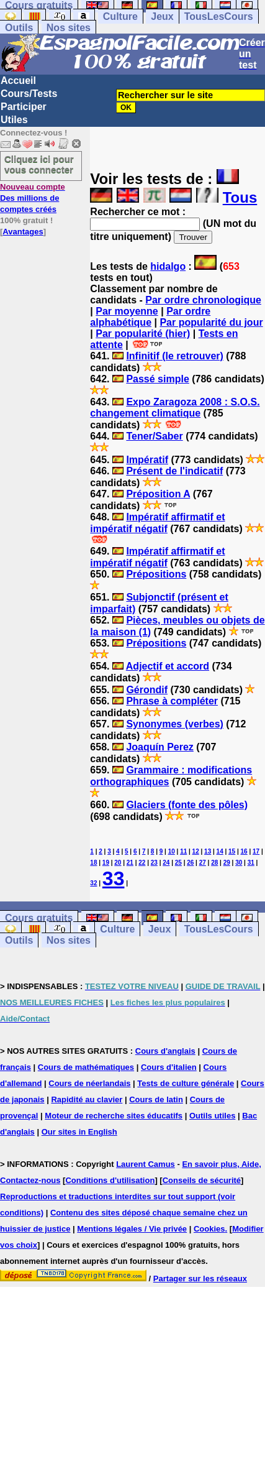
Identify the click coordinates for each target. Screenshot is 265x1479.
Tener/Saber (154, 436)
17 (256, 851)
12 (195, 851)
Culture (120, 16)
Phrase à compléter (172, 701)
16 (244, 851)
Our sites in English (79, 1131)
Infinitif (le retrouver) (174, 356)
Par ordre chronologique (203, 300)
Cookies (209, 1228)
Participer (24, 106)
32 (93, 883)
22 (141, 862)
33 (113, 878)
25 (178, 862)
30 (238, 862)
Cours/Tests (29, 93)
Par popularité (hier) (143, 333)
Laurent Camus (145, 1164)
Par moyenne (127, 311)
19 (105, 862)
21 (130, 862)
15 (231, 851)
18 (93, 862)
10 (171, 851)
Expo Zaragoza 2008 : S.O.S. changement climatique (174, 407)
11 (183, 851)
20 (117, 862)
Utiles (14, 119)
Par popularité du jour (211, 322)
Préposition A (158, 494)
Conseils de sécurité (202, 1180)
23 (154, 862)
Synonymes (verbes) (174, 724)
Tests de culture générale (185, 1083)
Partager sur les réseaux (200, 1278)
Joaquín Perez (159, 747)
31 (251, 862)
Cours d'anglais (165, 1051)
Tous (240, 197)
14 (220, 851)
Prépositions (156, 574)
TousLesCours (218, 16)
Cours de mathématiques (86, 1067)
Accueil (18, 80)
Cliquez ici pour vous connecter (39, 164)
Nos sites (69, 27)
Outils (19, 27)
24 (166, 862)
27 (202, 862)
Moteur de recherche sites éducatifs (113, 1115)
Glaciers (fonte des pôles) (187, 804)
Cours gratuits (39, 918)
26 (190, 862)
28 (214, 862)
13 (207, 851)
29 (226, 862)
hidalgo (168, 266)
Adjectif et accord (167, 666)
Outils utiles (212, 1115)
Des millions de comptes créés (32, 198)
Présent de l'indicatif (174, 471)
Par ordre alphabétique (150, 317)
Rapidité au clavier (86, 1099)
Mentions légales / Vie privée (132, 1228)
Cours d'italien (169, 1067)
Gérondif (147, 689)
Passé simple (157, 379)
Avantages (22, 231)
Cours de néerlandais (89, 1083)
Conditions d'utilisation (110, 1180)
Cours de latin (156, 1099)
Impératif (147, 459)
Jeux (162, 16)
